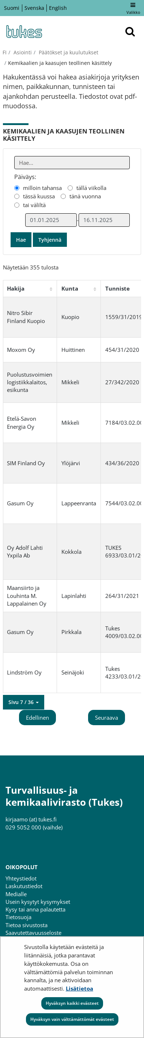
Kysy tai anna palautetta (35, 909)
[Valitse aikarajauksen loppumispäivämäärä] (104, 220)
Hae (21, 239)
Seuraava (106, 717)
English (58, 7)
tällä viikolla (91, 187)
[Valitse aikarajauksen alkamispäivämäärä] (51, 220)
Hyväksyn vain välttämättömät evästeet (72, 1019)
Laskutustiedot (23, 886)
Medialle (16, 894)
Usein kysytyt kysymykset (37, 901)
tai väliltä (34, 205)
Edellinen (37, 717)
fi (5, 52)
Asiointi (22, 52)
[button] (23, 702)
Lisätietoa (79, 988)
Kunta (69, 288)
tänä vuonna (85, 196)
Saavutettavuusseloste (33, 932)
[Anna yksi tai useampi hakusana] (72, 163)
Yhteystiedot (21, 878)
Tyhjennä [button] (49, 239)
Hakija (15, 288)
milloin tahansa (42, 187)
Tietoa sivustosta (26, 925)
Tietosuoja (18, 917)
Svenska (34, 7)
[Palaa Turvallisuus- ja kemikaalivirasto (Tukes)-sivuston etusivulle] (23, 31)
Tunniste (117, 288)
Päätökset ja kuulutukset (67, 52)
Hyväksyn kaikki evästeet (72, 1003)
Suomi (11, 7)
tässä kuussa (39, 196)
